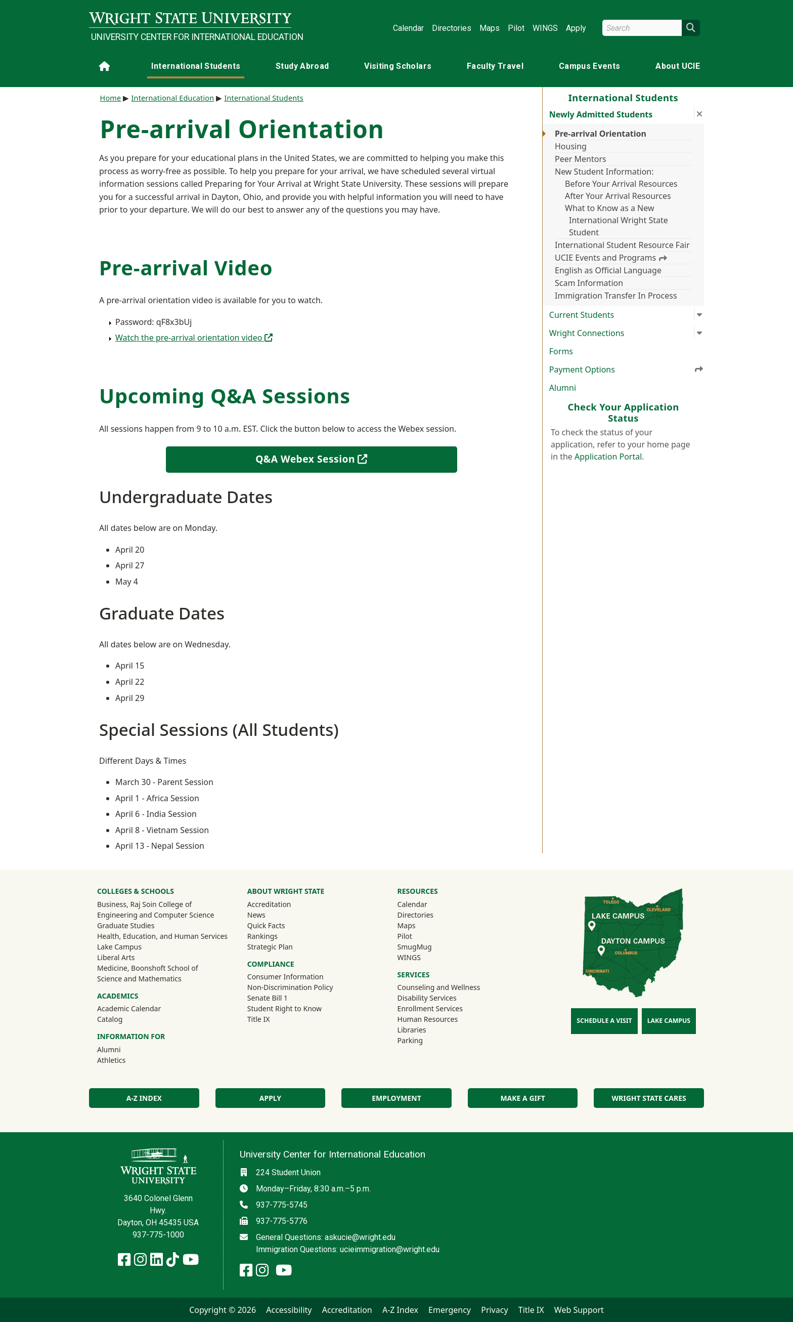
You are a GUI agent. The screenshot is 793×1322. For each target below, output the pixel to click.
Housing (571, 146)
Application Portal (608, 456)
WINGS (545, 28)
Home (110, 98)
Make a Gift (522, 1098)
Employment (396, 1098)
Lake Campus (119, 947)
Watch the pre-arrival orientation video (194, 337)
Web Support (579, 1310)
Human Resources (428, 1019)
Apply (576, 28)
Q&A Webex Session (333, 458)
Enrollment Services (430, 1008)
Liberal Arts (116, 957)
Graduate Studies (125, 925)
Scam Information (589, 282)
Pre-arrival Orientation (600, 133)
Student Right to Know (284, 1008)
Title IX (258, 1019)
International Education (172, 98)
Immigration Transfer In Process (616, 295)
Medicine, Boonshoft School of (147, 968)
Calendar (408, 28)
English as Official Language (608, 270)
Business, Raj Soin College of (144, 904)
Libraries (412, 1030)
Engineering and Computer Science (155, 915)
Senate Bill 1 (267, 998)
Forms (561, 351)
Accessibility (289, 1310)
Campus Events (590, 66)
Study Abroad (302, 66)
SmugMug (428, 946)
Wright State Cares (649, 1098)
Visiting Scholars (397, 66)
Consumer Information (285, 976)
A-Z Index (144, 1098)
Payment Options (626, 369)
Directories (451, 28)
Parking (410, 1040)
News (256, 915)
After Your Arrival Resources (618, 195)
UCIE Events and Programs (611, 257)
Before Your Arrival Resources (621, 183)
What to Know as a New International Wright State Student (616, 220)
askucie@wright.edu (360, 1237)
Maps (489, 28)
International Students (195, 66)
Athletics (125, 1060)
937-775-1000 (158, 1235)
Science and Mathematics (139, 978)
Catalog (109, 1019)
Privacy (494, 1310)
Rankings (262, 936)
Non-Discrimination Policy (290, 987)
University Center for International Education (191, 37)
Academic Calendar (129, 1008)
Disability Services (427, 998)
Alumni (562, 387)
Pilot (516, 28)
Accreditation (269, 904)
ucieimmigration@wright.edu (389, 1249)
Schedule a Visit (604, 1020)
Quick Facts (266, 925)
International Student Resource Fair (622, 245)
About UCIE (677, 66)
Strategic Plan (270, 947)
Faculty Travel (495, 66)
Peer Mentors (580, 158)
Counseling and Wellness (439, 987)
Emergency (449, 1310)
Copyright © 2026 (222, 1310)
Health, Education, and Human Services (162, 936)
